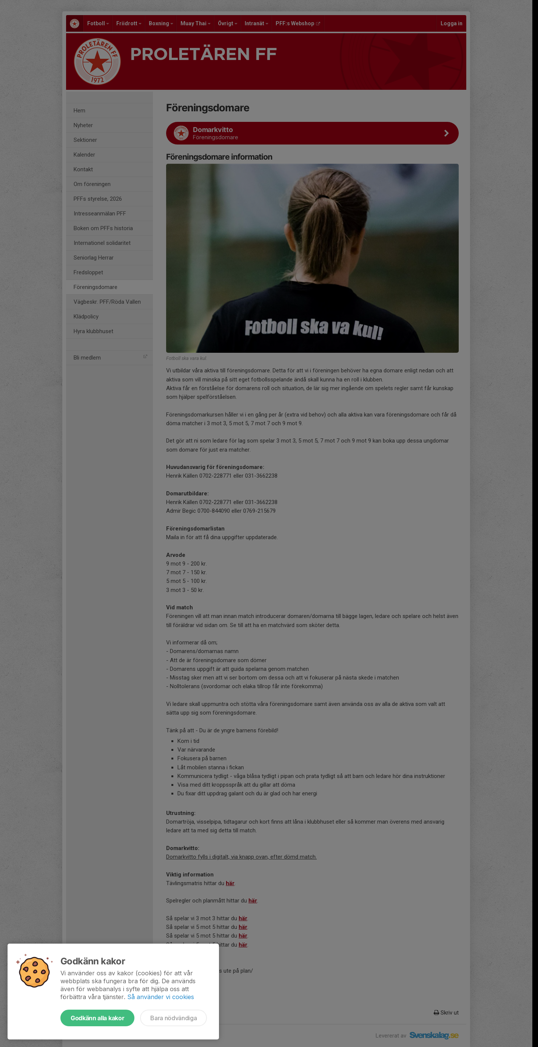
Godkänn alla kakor (97, 1018)
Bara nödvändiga (173, 1018)
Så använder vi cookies (160, 997)
